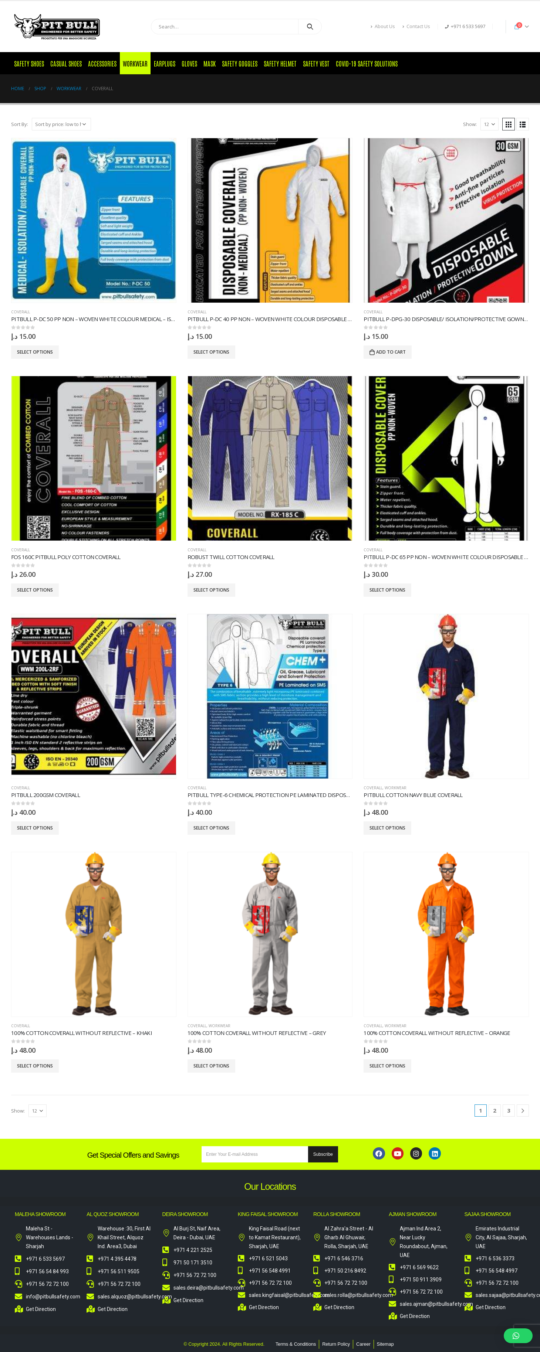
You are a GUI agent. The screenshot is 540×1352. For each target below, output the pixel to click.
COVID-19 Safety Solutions (367, 63)
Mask (209, 63)
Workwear (135, 63)
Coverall (20, 311)
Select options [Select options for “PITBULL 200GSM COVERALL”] (35, 828)
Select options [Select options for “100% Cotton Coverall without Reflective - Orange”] (387, 1066)
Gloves (189, 63)
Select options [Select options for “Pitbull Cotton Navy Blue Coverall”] (387, 828)
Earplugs (164, 63)
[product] (93, 220)
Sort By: (19, 124)
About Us (383, 26)
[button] (518, 1335)
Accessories (102, 63)
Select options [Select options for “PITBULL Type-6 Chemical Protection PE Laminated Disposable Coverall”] (211, 828)
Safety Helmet (280, 63)
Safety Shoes (29, 63)
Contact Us (416, 26)
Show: (470, 124)
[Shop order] (61, 124)
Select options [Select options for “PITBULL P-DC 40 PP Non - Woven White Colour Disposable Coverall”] (211, 352)
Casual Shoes (66, 63)
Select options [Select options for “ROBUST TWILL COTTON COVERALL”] (211, 590)
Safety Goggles (239, 63)
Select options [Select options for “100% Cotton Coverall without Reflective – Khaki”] (35, 1066)
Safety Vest (316, 63)
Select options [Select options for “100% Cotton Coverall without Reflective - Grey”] (211, 1066)
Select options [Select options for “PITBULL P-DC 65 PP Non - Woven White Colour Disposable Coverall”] (387, 590)
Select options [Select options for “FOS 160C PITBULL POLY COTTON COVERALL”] (35, 590)
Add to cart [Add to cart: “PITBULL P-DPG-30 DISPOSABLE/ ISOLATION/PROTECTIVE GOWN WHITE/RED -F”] (391, 352)
